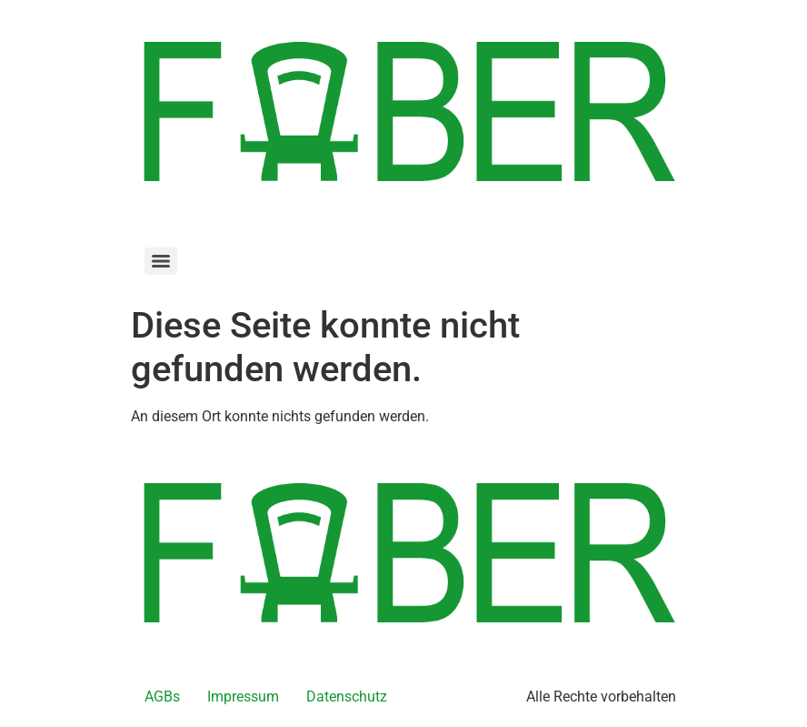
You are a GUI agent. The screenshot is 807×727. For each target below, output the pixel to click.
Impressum (243, 696)
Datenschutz (346, 696)
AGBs (162, 696)
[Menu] (160, 261)
